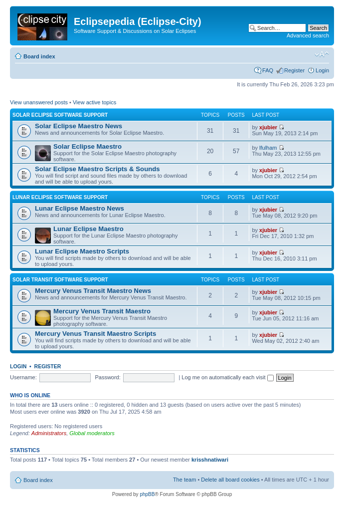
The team (184, 480)
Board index (39, 56)
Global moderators (92, 433)
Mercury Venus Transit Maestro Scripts (95, 333)
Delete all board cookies (230, 480)
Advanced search (308, 35)
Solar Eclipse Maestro (87, 146)
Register (294, 70)
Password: (107, 377)
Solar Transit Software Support (60, 279)
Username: (23, 377)
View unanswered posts (39, 102)
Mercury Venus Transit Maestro (102, 311)
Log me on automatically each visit (227, 377)
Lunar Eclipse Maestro (88, 229)
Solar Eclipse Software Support (60, 115)
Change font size (322, 54)
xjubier (268, 127)
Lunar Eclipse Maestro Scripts (82, 251)
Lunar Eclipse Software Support (60, 197)
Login (322, 70)
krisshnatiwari (209, 460)
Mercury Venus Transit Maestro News (93, 290)
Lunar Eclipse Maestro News (79, 208)
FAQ (267, 70)
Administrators (48, 433)
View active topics (94, 102)
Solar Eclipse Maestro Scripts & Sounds (97, 169)
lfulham (268, 148)
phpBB (147, 494)
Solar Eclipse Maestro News (78, 126)
